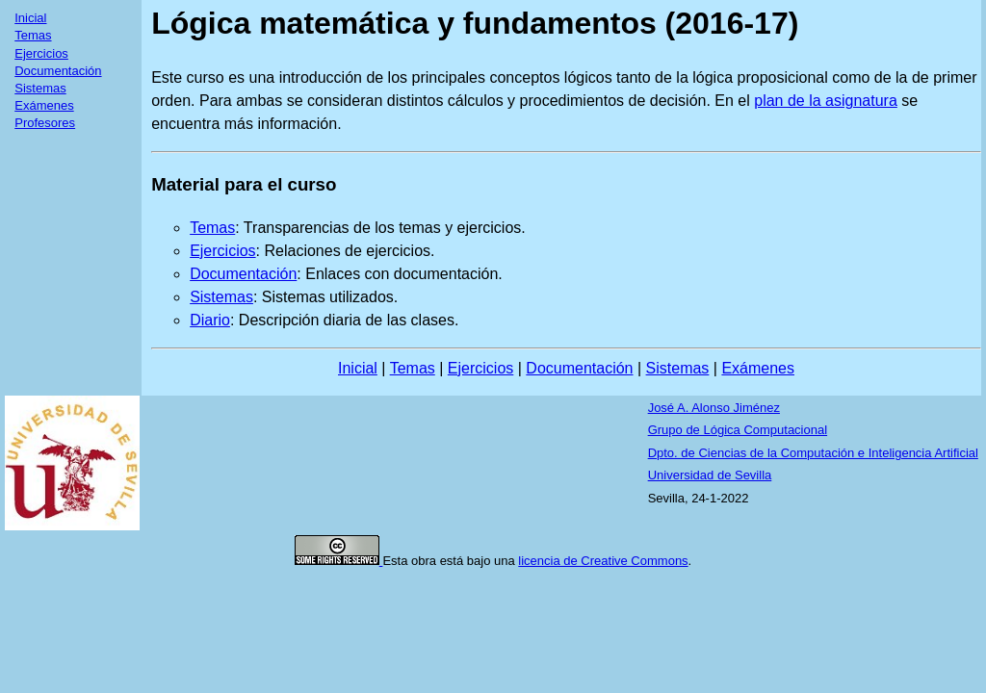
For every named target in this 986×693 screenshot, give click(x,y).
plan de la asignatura (825, 100)
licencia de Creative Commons (603, 560)
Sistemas (39, 88)
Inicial (30, 18)
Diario (210, 320)
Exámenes (43, 105)
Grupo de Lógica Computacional (737, 430)
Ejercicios (41, 53)
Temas (32, 35)
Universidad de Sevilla (710, 475)
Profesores (44, 123)
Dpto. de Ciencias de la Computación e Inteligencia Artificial (813, 453)
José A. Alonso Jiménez (714, 407)
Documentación (57, 71)
